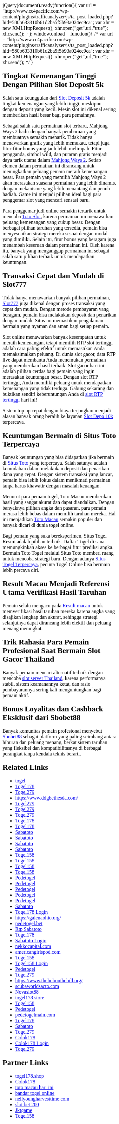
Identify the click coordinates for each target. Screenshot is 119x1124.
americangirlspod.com (38, 952)
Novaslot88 (27, 992)
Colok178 (25, 1037)
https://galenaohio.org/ (38, 917)
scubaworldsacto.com (37, 986)
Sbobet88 (12, 736)
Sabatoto (24, 832)
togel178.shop (29, 1076)
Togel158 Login (31, 963)
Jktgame (23, 1110)
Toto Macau (46, 519)
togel (20, 780)
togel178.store (29, 997)
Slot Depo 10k (98, 416)
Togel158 (24, 855)
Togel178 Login (31, 912)
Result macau (76, 605)
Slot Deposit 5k (74, 98)
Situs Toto (18, 463)
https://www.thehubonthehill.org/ (49, 980)
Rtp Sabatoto (28, 929)
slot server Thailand (42, 678)
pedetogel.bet (29, 923)
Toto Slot (31, 216)
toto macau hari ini (34, 1087)
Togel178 (24, 786)
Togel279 (24, 792)
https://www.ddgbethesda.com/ (46, 798)
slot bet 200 (27, 1104)
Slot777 (10, 303)
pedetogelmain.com (35, 1014)
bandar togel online (35, 1093)
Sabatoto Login (30, 940)
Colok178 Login (32, 1043)
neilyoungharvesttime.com (42, 1098)
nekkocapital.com (33, 946)
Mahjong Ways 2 (68, 160)
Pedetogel (25, 877)
